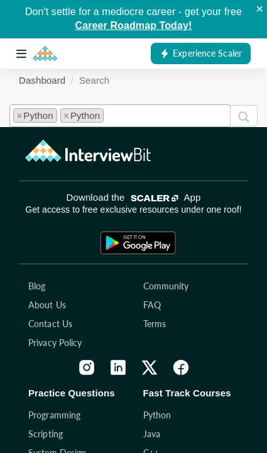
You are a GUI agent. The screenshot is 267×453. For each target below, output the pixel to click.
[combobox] (120, 115)
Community (166, 286)
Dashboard (42, 80)
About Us (47, 304)
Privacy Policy (55, 342)
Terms (154, 323)
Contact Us (50, 323)
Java (151, 433)
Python (157, 415)
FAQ (152, 304)
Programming (54, 415)
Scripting (45, 433)
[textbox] (110, 113)
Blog (36, 286)
